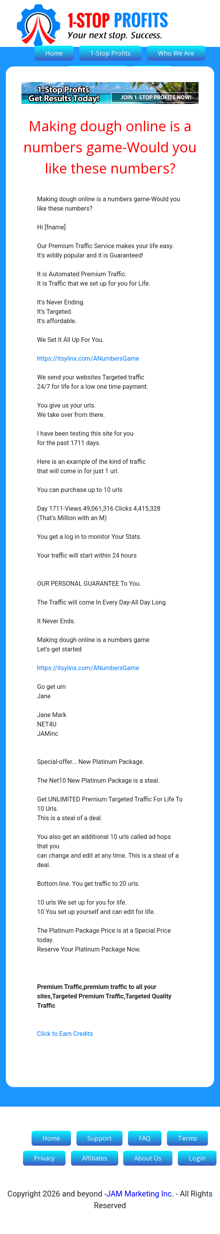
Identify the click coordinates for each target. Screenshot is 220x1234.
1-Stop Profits (110, 53)
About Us (147, 1158)
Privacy (44, 1158)
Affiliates (94, 1158)
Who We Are (176, 53)
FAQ (145, 1138)
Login (197, 1158)
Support (99, 1138)
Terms (187, 1138)
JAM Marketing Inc (139, 1193)
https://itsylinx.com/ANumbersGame (88, 358)
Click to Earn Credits (65, 1033)
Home (54, 53)
